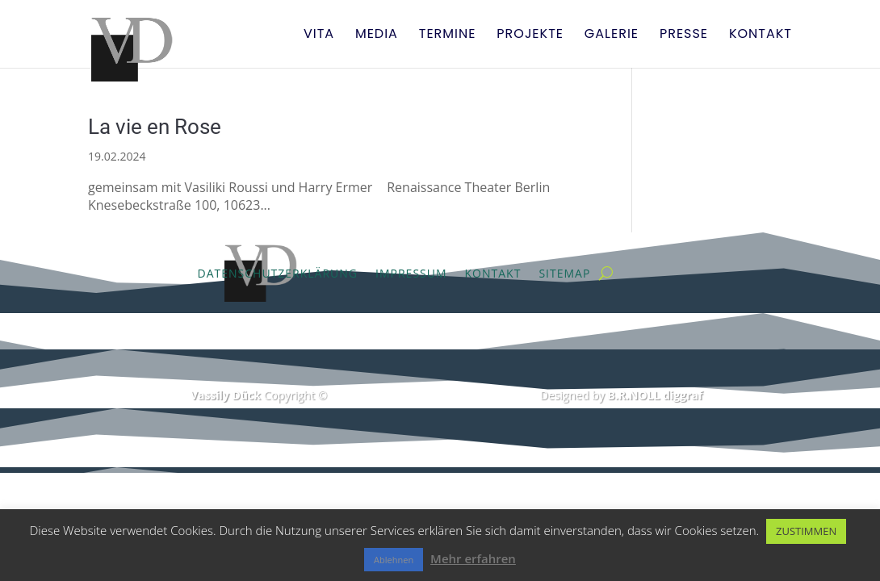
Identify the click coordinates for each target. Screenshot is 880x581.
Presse (684, 35)
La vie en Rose (154, 127)
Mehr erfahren (473, 558)
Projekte (530, 35)
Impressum (411, 273)
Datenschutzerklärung (278, 273)
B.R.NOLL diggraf (654, 395)
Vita (319, 35)
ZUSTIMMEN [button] (806, 531)
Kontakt (760, 35)
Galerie (612, 35)
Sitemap (564, 273)
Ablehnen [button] (393, 560)
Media (376, 35)
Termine (447, 35)
